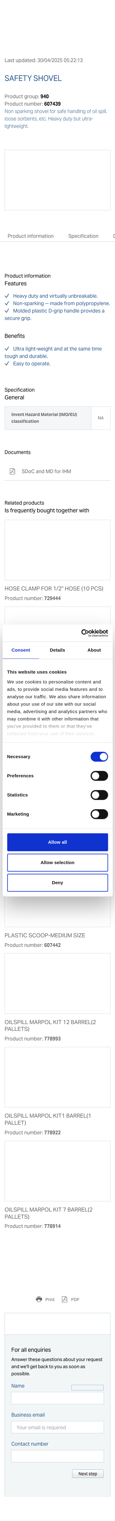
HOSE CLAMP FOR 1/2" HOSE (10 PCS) (54, 588)
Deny (57, 882)
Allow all (57, 842)
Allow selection (57, 862)
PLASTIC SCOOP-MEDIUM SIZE (45, 935)
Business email (28, 1415)
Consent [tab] (20, 650)
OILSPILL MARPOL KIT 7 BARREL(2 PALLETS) (49, 1213)
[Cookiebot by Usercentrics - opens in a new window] (82, 633)
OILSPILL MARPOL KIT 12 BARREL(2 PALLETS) (50, 1026)
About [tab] (94, 650)
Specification (83, 236)
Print (49, 1299)
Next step (88, 1474)
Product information (31, 236)
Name (18, 1386)
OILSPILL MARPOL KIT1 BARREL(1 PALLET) (48, 1119)
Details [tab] (57, 650)
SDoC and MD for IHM (40, 471)
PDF (74, 1299)
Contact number (29, 1444)
